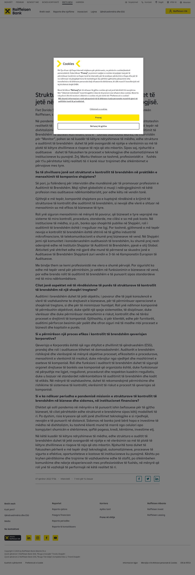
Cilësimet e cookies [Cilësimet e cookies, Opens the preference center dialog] (98, 109)
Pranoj (98, 117)
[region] (98, 96)
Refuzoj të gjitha (98, 126)
